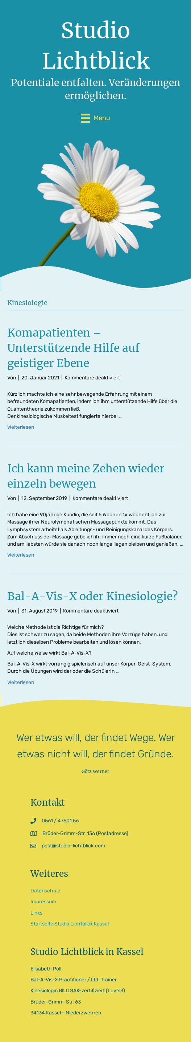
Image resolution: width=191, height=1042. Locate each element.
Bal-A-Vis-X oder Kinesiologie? (92, 596)
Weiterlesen (20, 427)
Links (36, 913)
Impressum (43, 902)
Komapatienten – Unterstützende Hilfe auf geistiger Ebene (73, 348)
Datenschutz (45, 891)
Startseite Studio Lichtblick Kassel (69, 924)
